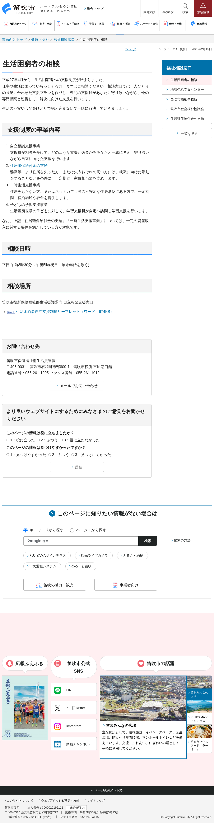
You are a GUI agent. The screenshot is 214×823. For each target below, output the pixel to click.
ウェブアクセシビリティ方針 (60, 800)
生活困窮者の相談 (184, 80)
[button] (149, 8)
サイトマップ (96, 800)
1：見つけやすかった (28, 455)
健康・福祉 (40, 39)
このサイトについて (20, 800)
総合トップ (95, 8)
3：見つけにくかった (93, 455)
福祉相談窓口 (64, 39)
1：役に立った (22, 440)
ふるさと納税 (133, 555)
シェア (130, 49)
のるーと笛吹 (81, 566)
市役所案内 (77, 807)
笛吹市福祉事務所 (184, 99)
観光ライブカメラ (94, 555)
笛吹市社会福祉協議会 (187, 109)
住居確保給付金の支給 (29, 166)
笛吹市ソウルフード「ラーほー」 (199, 745)
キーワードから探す (47, 530)
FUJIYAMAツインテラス (47, 555)
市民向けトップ (14, 39)
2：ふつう (49, 440)
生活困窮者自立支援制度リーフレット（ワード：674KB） (65, 312)
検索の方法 (182, 540)
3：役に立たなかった (82, 440)
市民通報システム (42, 566)
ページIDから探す (91, 530)
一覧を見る (189, 134)
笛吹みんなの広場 (121, 726)
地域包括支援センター (187, 89)
